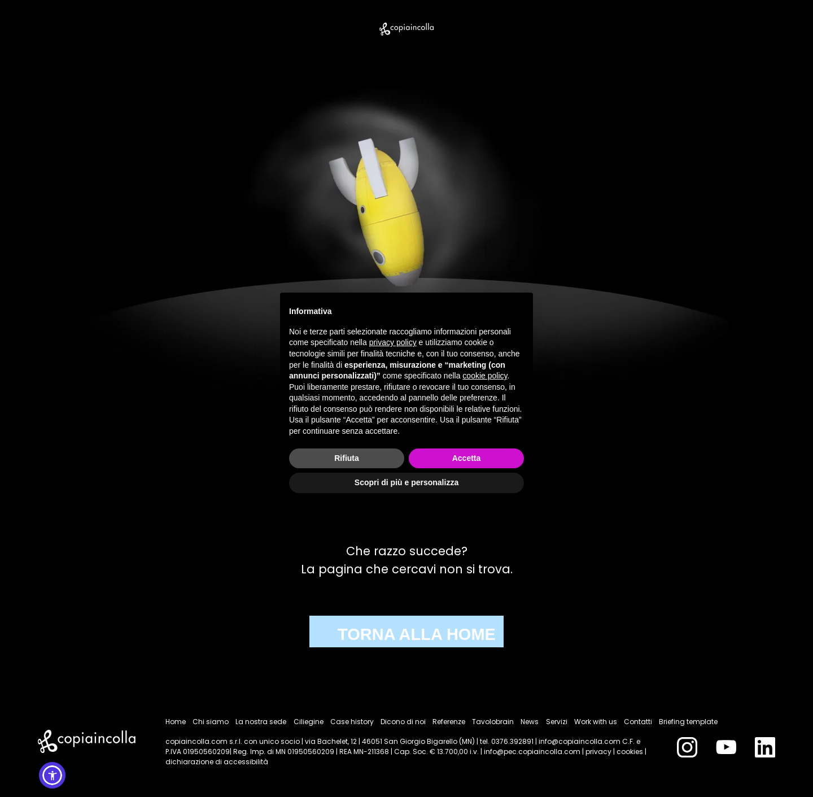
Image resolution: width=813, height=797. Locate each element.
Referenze (448, 721)
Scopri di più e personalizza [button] (406, 482)
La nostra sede (260, 721)
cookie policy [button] (484, 375)
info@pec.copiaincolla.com (532, 751)
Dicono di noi (403, 721)
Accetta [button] (466, 458)
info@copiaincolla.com (579, 741)
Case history (352, 721)
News (530, 721)
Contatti (638, 721)
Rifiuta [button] (346, 458)
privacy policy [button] (393, 342)
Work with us (595, 721)
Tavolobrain (493, 721)
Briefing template (688, 721)
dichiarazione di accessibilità (216, 761)
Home (175, 721)
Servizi (556, 721)
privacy (598, 751)
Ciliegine (309, 721)
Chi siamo (211, 721)
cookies (630, 751)
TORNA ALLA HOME (417, 634)
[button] (52, 775)
